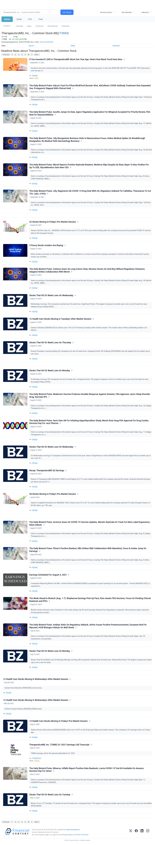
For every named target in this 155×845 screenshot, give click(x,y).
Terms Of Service (82, 834)
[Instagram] (147, 832)
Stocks (19, 19)
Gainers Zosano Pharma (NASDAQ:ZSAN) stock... (24, 709)
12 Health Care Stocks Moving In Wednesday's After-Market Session (35, 679)
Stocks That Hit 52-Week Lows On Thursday (50, 342)
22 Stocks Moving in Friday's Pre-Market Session (52, 222)
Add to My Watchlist (46, 42)
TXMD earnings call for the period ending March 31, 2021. (53, 753)
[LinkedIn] (142, 832)
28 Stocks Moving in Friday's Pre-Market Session (52, 494)
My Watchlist (127, 12)
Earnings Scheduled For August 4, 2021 (48, 575)
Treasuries (65, 26)
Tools (40, 19)
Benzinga (34, 75)
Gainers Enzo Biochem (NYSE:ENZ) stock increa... (24, 688)
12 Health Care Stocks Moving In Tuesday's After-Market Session (60, 319)
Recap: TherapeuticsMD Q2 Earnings (46, 470)
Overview (19, 26)
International (52, 26)
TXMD (63, 33)
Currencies (39, 26)
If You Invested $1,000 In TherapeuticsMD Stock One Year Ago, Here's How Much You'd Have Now (75, 59)
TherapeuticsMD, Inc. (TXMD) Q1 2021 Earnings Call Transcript (59, 744)
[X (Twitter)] (130, 832)
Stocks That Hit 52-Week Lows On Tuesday (49, 794)
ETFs (30, 19)
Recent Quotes (106, 12)
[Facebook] (136, 832)
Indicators (145, 12)
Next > (37, 55)
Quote (31, 45)
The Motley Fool (36, 758)
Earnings (37, 761)
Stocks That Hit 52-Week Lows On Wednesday (51, 295)
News (29, 26)
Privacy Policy (67, 834)
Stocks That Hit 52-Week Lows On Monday (49, 370)
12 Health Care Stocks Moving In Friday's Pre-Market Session (58, 721)
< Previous (5, 55)
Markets (7, 19)
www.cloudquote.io (73, 829)
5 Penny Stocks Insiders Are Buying (46, 245)
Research (116, 45)
